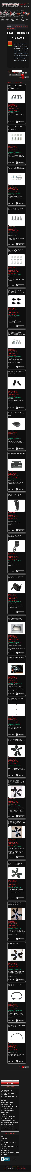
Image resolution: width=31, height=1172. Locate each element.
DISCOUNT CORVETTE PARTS (10, 1153)
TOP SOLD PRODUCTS (7, 1125)
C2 (23, 72)
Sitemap (22, 1167)
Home (9, 25)
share (10, 45)
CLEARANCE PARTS (7, 1102)
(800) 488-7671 (15, 6)
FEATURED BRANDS (7, 1108)
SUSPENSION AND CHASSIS (9, 1123)
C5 (13, 74)
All (22, 74)
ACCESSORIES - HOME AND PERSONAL (9, 1094)
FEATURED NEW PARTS (8, 1110)
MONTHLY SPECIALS (7, 1118)
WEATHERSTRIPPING (7, 1127)
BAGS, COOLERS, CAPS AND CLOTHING (9, 1097)
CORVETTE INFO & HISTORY (9, 1146)
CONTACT (4, 1138)
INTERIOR (4, 1114)
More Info (11, 121)
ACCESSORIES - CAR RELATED (7, 1090)
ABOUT (3, 1136)
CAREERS (4, 1155)
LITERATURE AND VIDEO (8, 1116)
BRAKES (3, 1100)
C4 (10, 74)
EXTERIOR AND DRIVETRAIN (9, 1106)
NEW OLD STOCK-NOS (8, 1120)
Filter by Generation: (13, 72)
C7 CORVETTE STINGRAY (8, 1142)
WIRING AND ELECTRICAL (9, 1129)
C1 (20, 72)
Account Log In (14, 3)
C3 (26, 72)
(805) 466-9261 (25, 6)
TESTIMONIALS (5, 1150)
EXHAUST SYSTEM (6, 1104)
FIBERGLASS (5, 1112)
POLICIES (4, 1144)
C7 (19, 74)
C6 (16, 74)
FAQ (2, 1140)
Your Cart (21, 3)
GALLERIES (4, 1148)
